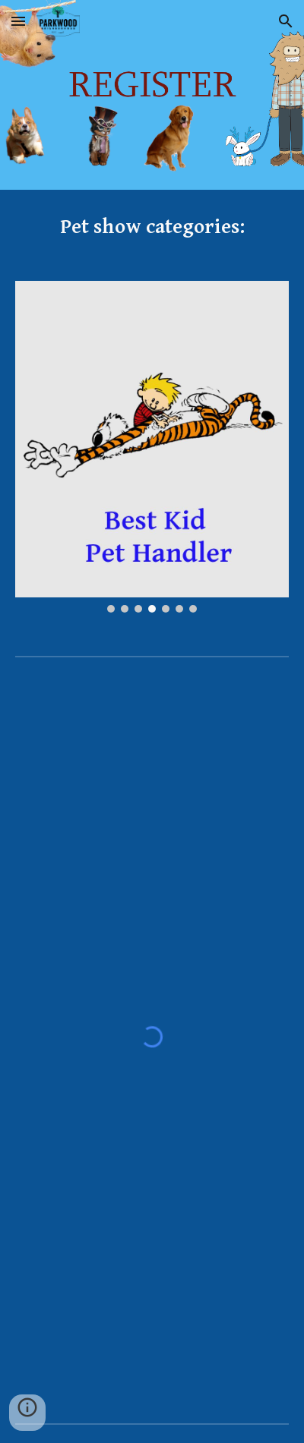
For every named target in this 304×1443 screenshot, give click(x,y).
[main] (152, 226)
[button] (18, 21)
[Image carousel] (152, 447)
